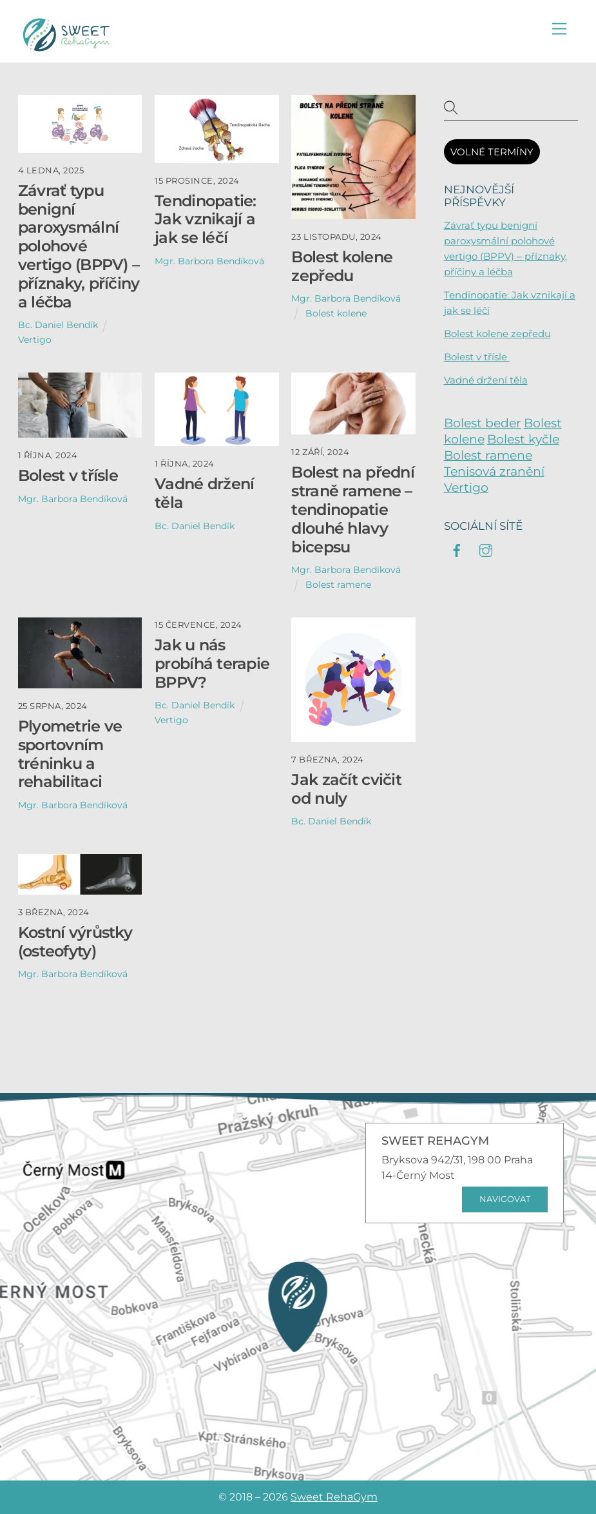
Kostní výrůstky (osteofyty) (75, 941)
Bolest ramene (338, 584)
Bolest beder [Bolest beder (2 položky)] (482, 423)
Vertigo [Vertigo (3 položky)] (466, 487)
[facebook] (457, 549)
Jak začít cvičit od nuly (346, 789)
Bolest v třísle (70, 475)
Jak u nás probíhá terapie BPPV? (212, 664)
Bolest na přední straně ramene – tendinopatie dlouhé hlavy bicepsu (352, 509)
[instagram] (486, 549)
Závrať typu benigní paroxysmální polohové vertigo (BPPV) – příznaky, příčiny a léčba (79, 246)
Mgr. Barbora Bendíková (209, 261)
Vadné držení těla (204, 493)
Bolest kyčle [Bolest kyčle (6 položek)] (523, 439)
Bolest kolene (336, 313)
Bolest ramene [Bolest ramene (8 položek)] (488, 455)
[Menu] (559, 29)
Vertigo (35, 339)
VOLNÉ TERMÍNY (492, 152)
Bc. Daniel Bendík (58, 325)
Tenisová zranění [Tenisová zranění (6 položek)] (494, 471)
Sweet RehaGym (334, 1497)
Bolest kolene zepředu (341, 266)
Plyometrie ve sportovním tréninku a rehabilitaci (70, 754)
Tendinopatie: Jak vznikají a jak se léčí (205, 219)
